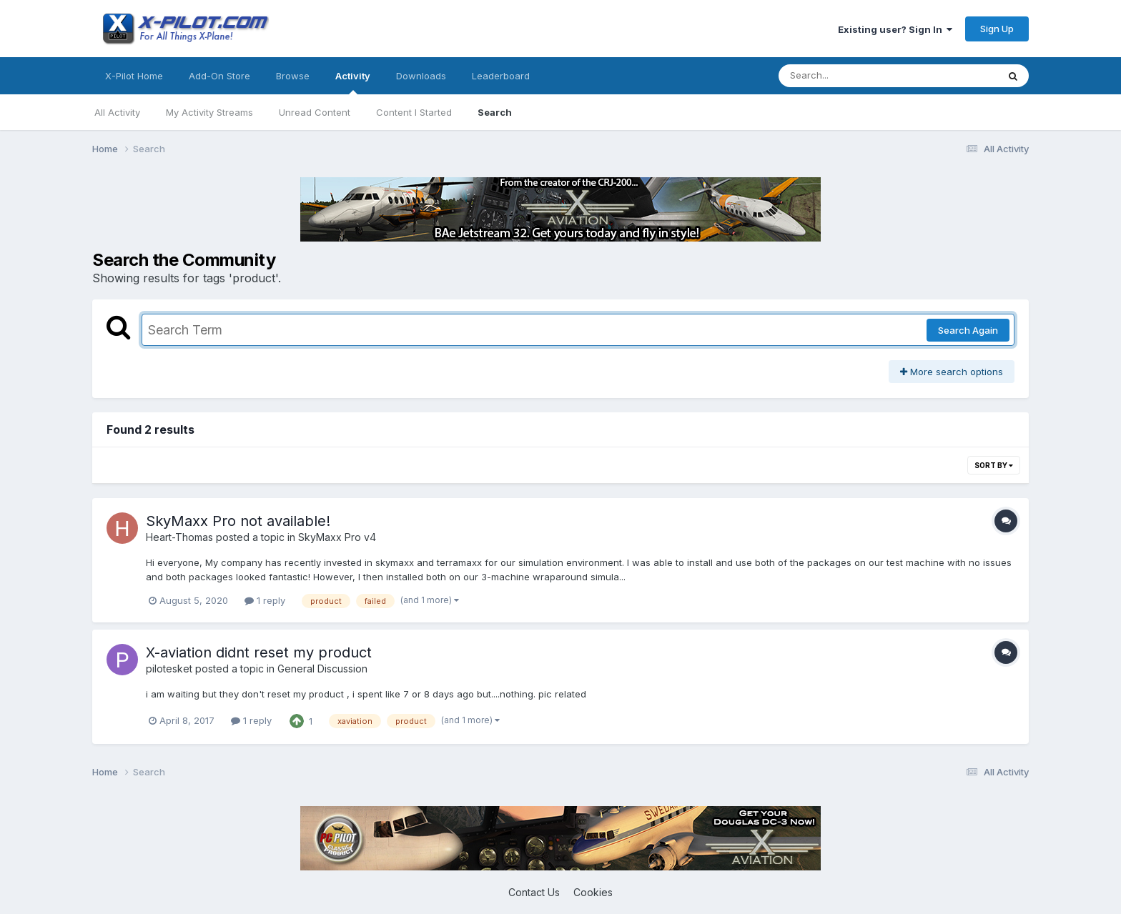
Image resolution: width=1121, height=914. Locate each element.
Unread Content (314, 112)
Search (495, 112)
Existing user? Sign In (895, 29)
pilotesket (169, 668)
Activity (352, 82)
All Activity (117, 112)
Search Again (968, 330)
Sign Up (997, 28)
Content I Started (414, 112)
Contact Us (534, 892)
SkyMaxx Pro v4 (337, 537)
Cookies (593, 892)
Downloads (421, 75)
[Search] (849, 75)
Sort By (993, 465)
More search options (951, 371)
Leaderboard (501, 75)
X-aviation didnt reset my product (259, 652)
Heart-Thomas (179, 537)
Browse (293, 75)
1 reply (265, 600)
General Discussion (322, 668)
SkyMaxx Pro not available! (238, 521)
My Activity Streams (209, 112)
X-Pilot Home (134, 75)
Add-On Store (219, 75)
